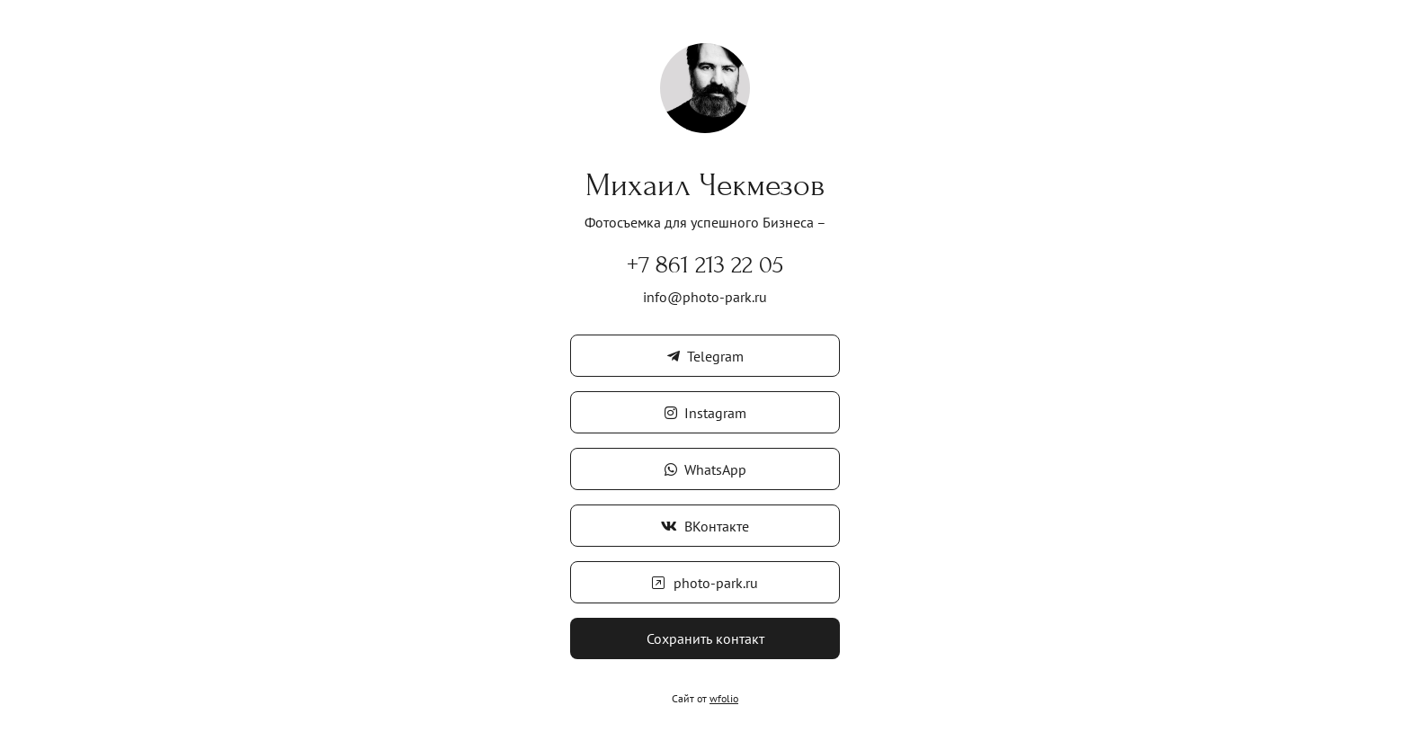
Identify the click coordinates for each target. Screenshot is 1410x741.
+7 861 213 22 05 (705, 265)
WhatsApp (705, 469)
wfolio (723, 698)
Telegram (705, 356)
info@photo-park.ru (705, 297)
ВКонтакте (705, 526)
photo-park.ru (705, 583)
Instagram (705, 413)
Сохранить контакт (705, 638)
